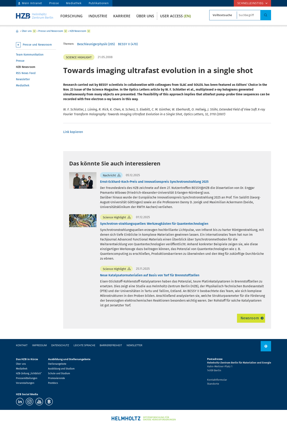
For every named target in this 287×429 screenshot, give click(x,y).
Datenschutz (60, 345)
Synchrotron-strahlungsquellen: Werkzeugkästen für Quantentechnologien (154, 224)
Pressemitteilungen (26, 378)
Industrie (97, 16)
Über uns (145, 16)
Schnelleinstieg (250, 3)
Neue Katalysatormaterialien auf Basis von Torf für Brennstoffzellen (149, 275)
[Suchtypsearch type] (223, 15)
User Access (175, 16)
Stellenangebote (57, 364)
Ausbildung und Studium (61, 368)
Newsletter (23, 79)
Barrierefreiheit (111, 345)
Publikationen (99, 3)
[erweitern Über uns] (34, 31)
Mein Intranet (32, 3)
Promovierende (56, 378)
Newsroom (250, 318)
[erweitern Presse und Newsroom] (65, 31)
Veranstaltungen (25, 383)
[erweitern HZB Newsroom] (88, 31)
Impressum (39, 345)
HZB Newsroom (78, 31)
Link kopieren (73, 132)
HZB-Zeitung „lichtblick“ (29, 373)
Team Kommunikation (29, 54)
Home (17, 31)
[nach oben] (266, 346)
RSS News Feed (25, 73)
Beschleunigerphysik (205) (96, 44)
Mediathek (73, 3)
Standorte (213, 383)
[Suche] (265, 15)
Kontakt (22, 345)
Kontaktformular (217, 379)
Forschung (71, 16)
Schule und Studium (59, 373)
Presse (54, 3)
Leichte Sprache (84, 345)
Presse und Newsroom (50, 31)
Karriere (121, 16)
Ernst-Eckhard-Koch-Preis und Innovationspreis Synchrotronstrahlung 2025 (154, 182)
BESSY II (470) (128, 44)
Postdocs (53, 383)
